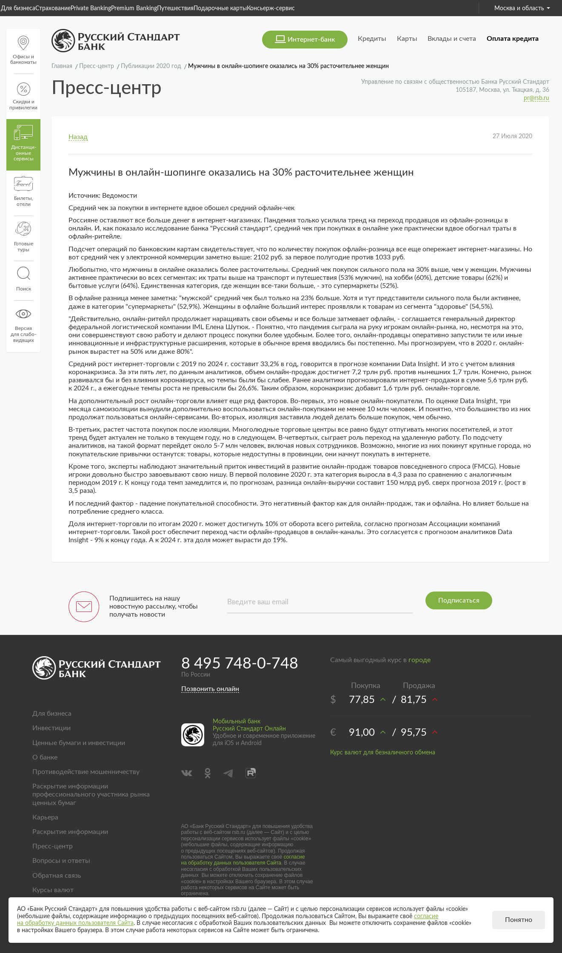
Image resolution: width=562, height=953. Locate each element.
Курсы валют (53, 890)
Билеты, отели (23, 191)
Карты (407, 38)
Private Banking (91, 8)
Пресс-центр (52, 846)
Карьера (45, 817)
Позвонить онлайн (210, 689)
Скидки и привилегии (23, 96)
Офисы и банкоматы (23, 50)
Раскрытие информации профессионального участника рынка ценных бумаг (91, 794)
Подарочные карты (220, 8)
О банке (44, 757)
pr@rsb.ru (536, 98)
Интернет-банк (311, 39)
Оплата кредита (513, 38)
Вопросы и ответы (61, 860)
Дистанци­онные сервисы (23, 143)
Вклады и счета (452, 38)
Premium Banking (134, 8)
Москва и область (522, 8)
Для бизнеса (18, 8)
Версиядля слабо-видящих (23, 324)
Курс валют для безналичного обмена (382, 753)
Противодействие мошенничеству (86, 771)
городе (419, 660)
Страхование (53, 8)
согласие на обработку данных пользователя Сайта (243, 860)
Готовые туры (23, 237)
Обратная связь (56, 875)
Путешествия (175, 8)
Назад (78, 137)
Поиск (23, 279)
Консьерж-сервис (271, 8)
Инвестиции (51, 728)
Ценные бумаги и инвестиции (78, 743)
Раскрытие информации (70, 831)
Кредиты (372, 38)
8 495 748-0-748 (239, 663)
